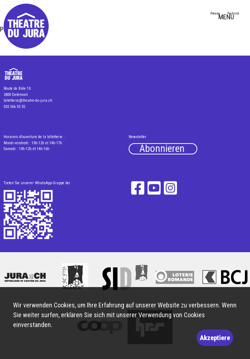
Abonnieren (162, 149)
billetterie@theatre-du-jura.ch (28, 100)
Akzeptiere (215, 338)
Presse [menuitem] (215, 13)
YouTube (153, 187)
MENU (232, 18)
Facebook (137, 187)
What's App (29, 215)
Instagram (170, 187)
